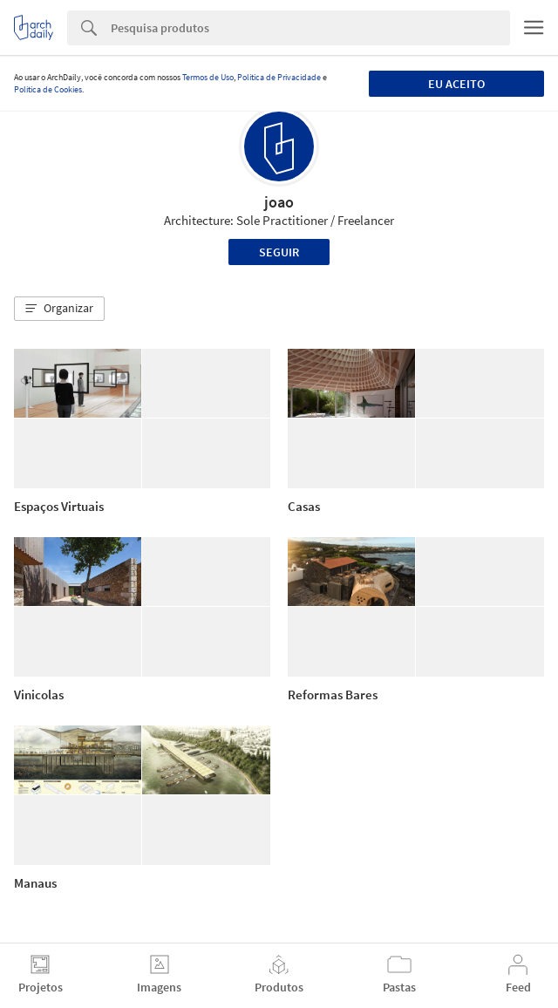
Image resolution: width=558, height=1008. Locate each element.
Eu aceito (456, 84)
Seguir (279, 252)
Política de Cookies (48, 89)
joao (279, 202)
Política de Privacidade (279, 77)
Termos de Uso (208, 77)
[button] (59, 308)
